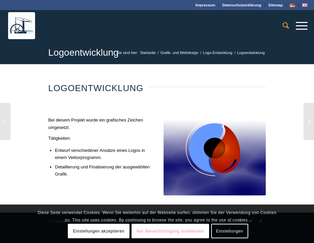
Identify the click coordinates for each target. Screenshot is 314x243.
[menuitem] (205, 5)
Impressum (205, 5)
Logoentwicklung (83, 52)
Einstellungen (229, 231)
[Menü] (298, 25)
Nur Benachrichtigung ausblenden (170, 231)
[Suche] (282, 25)
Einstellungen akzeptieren (98, 231)
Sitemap (275, 5)
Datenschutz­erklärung (241, 5)
